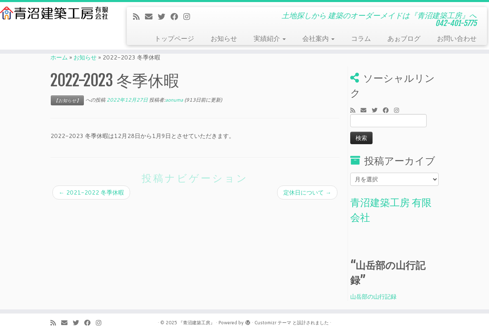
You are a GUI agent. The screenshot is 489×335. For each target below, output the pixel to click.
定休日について (307, 192)
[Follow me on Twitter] (164, 16)
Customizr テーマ (272, 322)
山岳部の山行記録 (373, 296)
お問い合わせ (457, 38)
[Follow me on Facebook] (177, 16)
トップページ (174, 38)
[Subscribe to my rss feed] (139, 16)
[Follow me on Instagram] (189, 16)
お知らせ (224, 38)
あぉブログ (403, 38)
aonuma (174, 99)
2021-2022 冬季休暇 (91, 192)
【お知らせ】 (67, 100)
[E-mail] (151, 16)
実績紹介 (270, 38)
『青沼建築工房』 (196, 322)
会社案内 (318, 38)
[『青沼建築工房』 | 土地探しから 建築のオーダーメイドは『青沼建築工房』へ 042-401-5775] (57, 13)
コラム (361, 38)
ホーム (59, 57)
